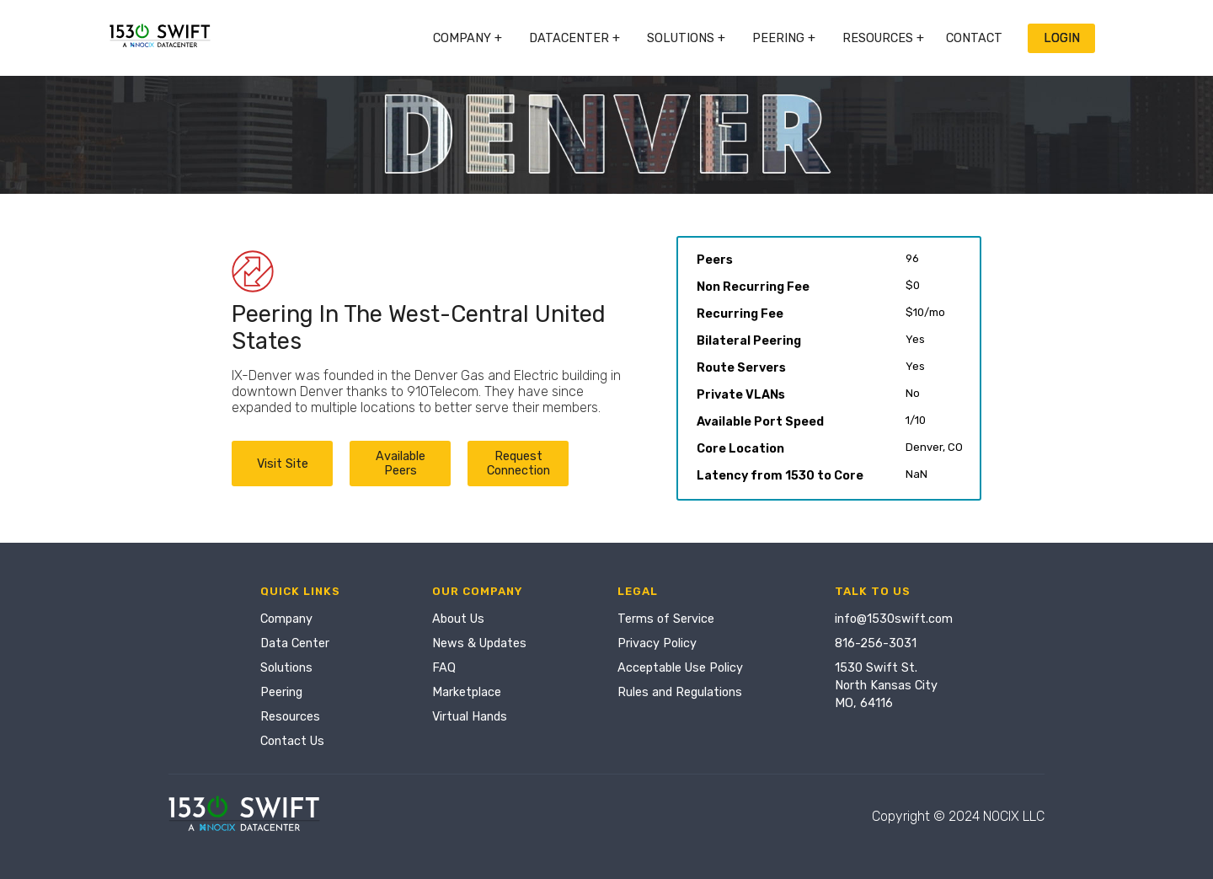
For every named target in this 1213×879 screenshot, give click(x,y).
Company (286, 619)
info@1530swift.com (894, 619)
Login (1062, 38)
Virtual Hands (469, 717)
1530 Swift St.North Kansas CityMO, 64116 (886, 685)
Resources (290, 717)
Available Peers (400, 463)
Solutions (286, 668)
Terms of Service (665, 619)
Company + (467, 38)
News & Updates (479, 643)
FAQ (444, 668)
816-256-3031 (875, 643)
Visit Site (282, 464)
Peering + (783, 38)
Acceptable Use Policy (680, 668)
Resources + (883, 38)
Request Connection (518, 463)
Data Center (294, 643)
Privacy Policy (657, 643)
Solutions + (686, 38)
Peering (281, 692)
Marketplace (466, 692)
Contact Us (292, 741)
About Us (458, 619)
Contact (974, 38)
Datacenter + (574, 38)
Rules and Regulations (679, 692)
